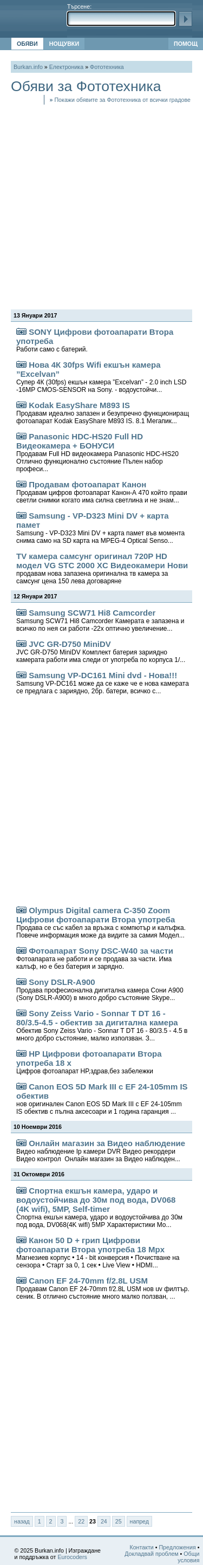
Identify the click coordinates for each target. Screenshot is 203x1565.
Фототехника (107, 67)
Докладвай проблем (152, 1553)
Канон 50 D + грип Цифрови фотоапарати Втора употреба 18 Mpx (97, 1252)
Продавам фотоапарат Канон (101, 492)
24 (104, 1521)
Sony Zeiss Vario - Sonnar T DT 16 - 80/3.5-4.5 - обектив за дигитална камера (101, 1025)
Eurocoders (72, 1557)
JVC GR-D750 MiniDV (100, 651)
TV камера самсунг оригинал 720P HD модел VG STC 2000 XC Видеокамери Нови (102, 568)
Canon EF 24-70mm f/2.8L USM (102, 1288)
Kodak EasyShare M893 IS (102, 413)
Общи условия (188, 1556)
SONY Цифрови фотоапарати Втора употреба (94, 340)
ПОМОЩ (186, 43)
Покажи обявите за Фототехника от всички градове (120, 99)
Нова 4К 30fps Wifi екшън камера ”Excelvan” (101, 377)
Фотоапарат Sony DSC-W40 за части (94, 958)
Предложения (177, 1547)
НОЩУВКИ (64, 43)
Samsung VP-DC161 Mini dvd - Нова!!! (102, 683)
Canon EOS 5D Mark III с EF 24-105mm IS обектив (102, 1098)
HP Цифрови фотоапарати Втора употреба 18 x (89, 1062)
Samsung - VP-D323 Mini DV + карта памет (100, 527)
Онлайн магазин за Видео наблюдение (100, 1151)
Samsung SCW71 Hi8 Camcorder (100, 620)
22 (81, 1521)
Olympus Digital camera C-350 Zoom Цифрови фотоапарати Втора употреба (101, 922)
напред (139, 1521)
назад (22, 1521)
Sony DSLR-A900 (100, 989)
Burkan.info (28, 67)
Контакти (141, 1547)
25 (118, 1521)
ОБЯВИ (27, 43)
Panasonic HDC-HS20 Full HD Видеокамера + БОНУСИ (97, 452)
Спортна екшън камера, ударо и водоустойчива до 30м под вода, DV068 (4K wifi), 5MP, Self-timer (99, 1207)
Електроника (66, 67)
